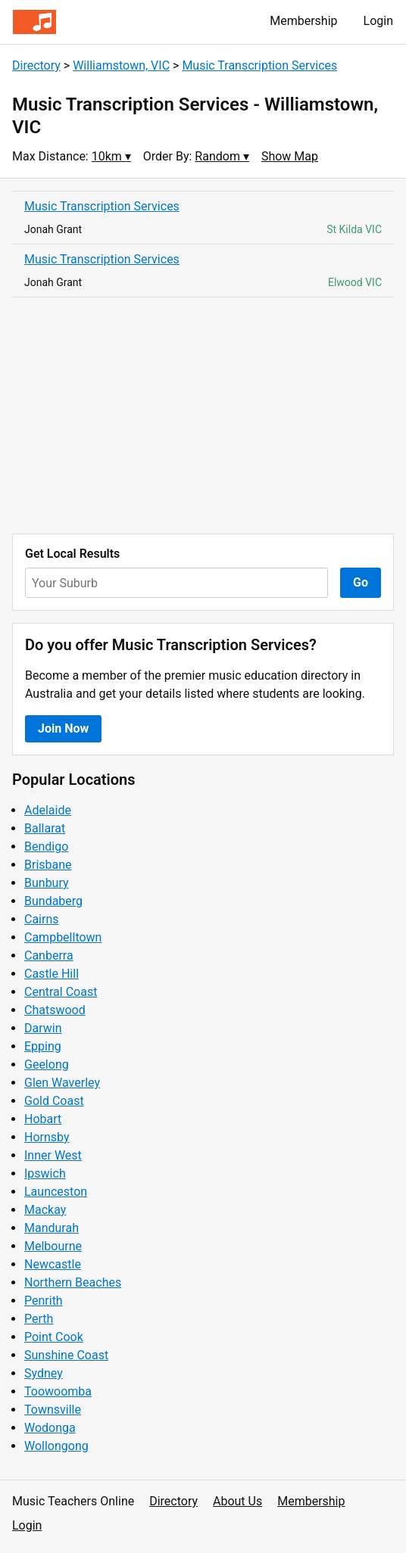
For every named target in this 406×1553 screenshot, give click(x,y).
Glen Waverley (62, 1082)
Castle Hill (51, 973)
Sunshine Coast (66, 1355)
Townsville (52, 1409)
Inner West (53, 1155)
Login (378, 21)
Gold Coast (54, 1101)
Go (360, 582)
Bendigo (46, 846)
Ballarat (44, 828)
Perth (38, 1319)
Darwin (43, 1028)
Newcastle (52, 1264)
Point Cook (53, 1337)
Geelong (46, 1064)
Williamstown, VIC (121, 65)
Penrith (43, 1300)
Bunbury (46, 883)
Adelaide (47, 810)
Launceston (55, 1191)
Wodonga (50, 1428)
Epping (42, 1046)
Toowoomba (58, 1391)
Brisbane (48, 864)
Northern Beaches (72, 1282)
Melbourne (53, 1246)
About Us (237, 1501)
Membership (303, 21)
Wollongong (56, 1446)
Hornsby (47, 1137)
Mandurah (51, 1228)
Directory (36, 65)
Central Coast (60, 992)
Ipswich (45, 1173)
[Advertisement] (203, 415)
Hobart (42, 1119)
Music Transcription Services (259, 65)
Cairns (41, 919)
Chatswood (55, 1010)
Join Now (63, 728)
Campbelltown (63, 937)
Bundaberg (53, 901)
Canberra (48, 955)
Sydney (43, 1373)
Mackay (45, 1210)
